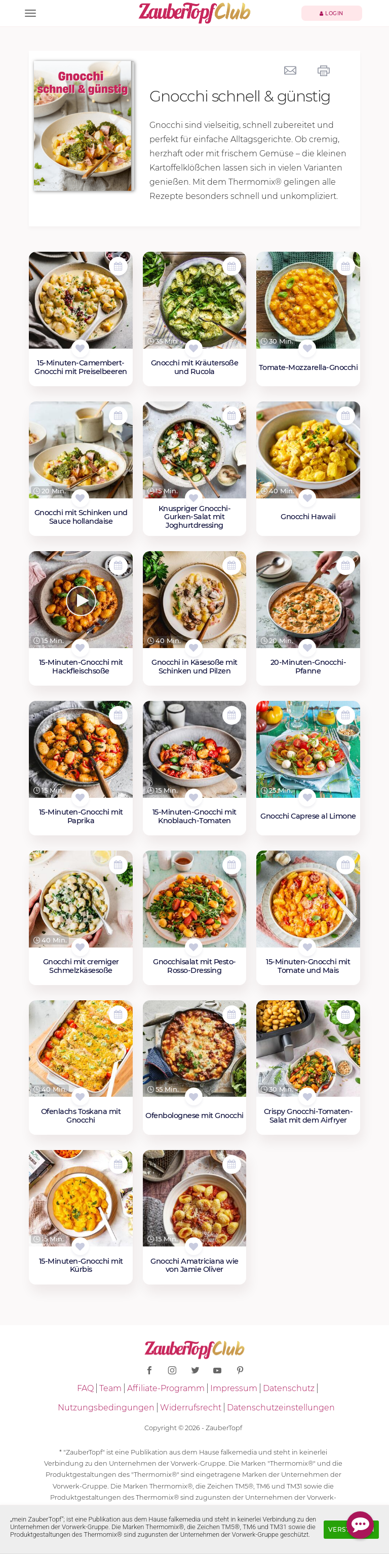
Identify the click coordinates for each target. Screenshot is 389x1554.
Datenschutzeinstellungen (281, 1407)
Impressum (233, 1388)
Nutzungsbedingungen (106, 1407)
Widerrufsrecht (190, 1407)
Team (110, 1388)
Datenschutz (289, 1388)
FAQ (85, 1388)
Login (331, 13)
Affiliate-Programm (166, 1388)
